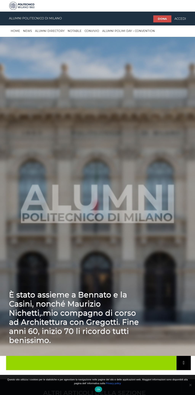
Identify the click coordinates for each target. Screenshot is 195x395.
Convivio (92, 31)
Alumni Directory (50, 31)
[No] (190, 385)
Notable (75, 31)
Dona (162, 19)
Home (15, 31)
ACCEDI (180, 19)
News (27, 31)
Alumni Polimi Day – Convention (128, 31)
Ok (98, 389)
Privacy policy (113, 383)
